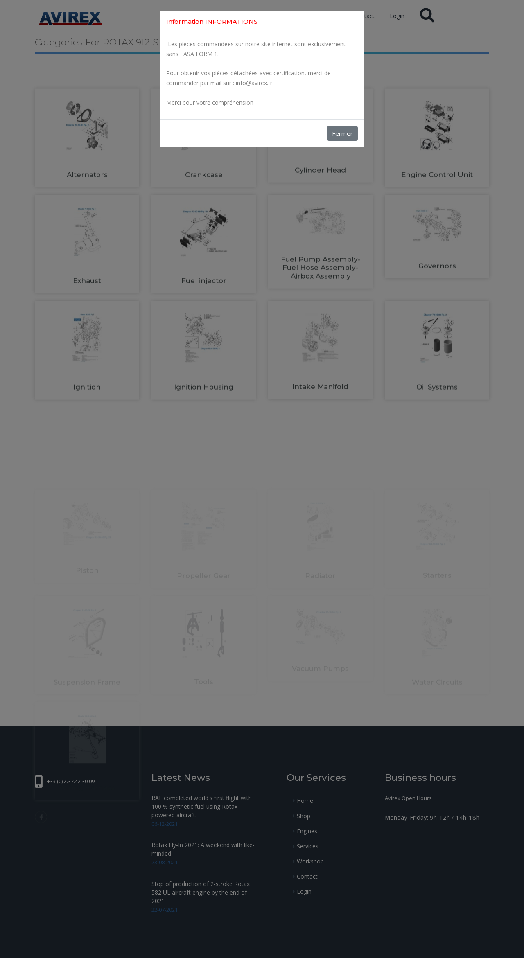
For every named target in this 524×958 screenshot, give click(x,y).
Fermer (342, 133)
